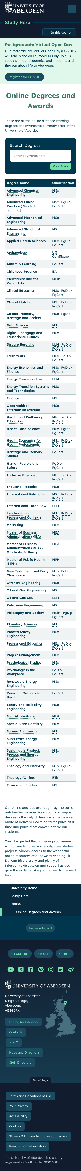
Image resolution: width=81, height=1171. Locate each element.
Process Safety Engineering (18, 634)
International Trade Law (26, 506)
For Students (19, 953)
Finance (13, 398)
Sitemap (64, 953)
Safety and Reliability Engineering (24, 707)
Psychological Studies (24, 662)
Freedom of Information (27, 1146)
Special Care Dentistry (25, 724)
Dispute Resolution (21, 344)
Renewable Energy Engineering (22, 683)
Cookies (15, 1126)
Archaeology (17, 252)
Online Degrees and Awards (38, 912)
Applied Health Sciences (26, 241)
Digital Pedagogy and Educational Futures (24, 335)
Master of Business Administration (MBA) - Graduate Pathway (25, 548)
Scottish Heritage (21, 716)
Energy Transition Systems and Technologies (28, 389)
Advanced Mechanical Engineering (24, 220)
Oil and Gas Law (20, 598)
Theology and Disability (26, 766)
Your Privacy (18, 1106)
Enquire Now (40, 928)
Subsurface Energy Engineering (22, 741)
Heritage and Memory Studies (24, 454)
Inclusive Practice (21, 475)
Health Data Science (23, 429)
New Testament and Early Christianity (27, 573)
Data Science (17, 325)
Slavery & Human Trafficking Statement (38, 1136)
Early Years (16, 356)
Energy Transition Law (24, 379)
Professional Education (25, 643)
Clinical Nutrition (20, 302)
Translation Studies (22, 785)
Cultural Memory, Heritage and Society (24, 316)
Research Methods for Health (24, 695)
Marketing (15, 525)
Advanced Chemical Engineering (23, 192)
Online (16, 904)
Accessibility (18, 1116)
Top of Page (40, 1080)
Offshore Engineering (24, 583)
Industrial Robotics (22, 487)
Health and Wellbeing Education (24, 419)
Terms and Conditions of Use (30, 1096)
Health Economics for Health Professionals (24, 442)
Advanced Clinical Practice (21, 204)
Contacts (15, 1032)
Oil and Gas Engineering (26, 590)
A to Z (13, 1042)
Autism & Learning (21, 264)
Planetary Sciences (22, 624)
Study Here (17, 22)
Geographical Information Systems (23, 408)
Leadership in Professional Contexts (24, 515)
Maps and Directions (24, 1052)
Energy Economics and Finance (25, 369)
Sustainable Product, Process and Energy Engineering (23, 754)
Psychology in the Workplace (21, 672)
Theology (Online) (21, 778)
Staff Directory (20, 1062)
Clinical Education (21, 291)
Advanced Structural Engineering (23, 231)
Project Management (23, 655)
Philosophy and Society (25, 613)
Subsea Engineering (22, 731)
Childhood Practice (22, 271)
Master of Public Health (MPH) (26, 562)
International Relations (25, 494)
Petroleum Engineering (25, 605)
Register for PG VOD (24, 77)
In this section (62, 32)
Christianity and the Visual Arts (22, 281)
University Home (24, 888)
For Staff (44, 953)
